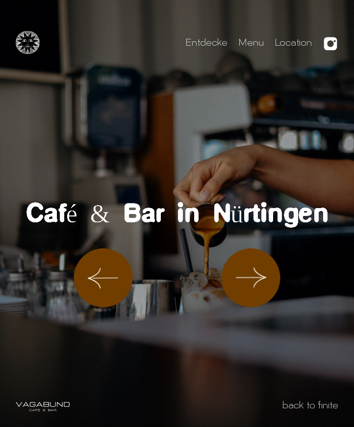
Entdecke (206, 43)
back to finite (310, 406)
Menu (251, 43)
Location (293, 43)
